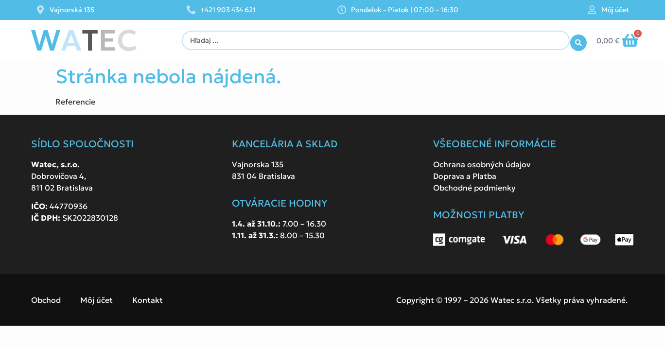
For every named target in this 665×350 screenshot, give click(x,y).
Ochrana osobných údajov (481, 164)
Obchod (46, 300)
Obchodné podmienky (474, 187)
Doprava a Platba (464, 176)
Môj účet (615, 9)
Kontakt (147, 300)
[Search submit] (578, 40)
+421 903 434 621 (228, 9)
